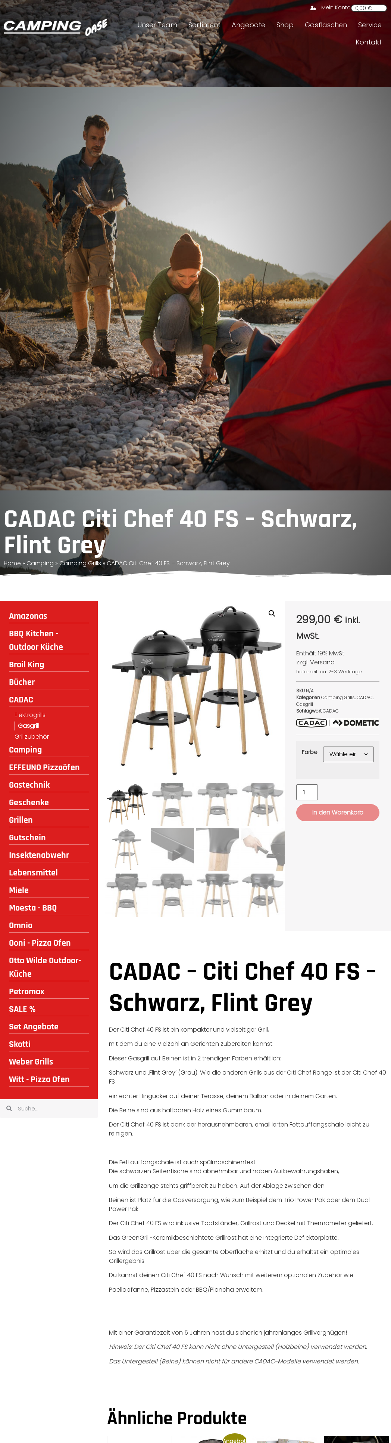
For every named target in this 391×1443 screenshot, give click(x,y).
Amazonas (28, 616)
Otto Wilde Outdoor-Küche (45, 967)
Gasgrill (28, 726)
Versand (322, 662)
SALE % (22, 1009)
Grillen (21, 820)
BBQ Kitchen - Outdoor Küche (36, 640)
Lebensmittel (33, 872)
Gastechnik (29, 785)
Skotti (20, 1044)
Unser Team (157, 25)
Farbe (310, 752)
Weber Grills (31, 1061)
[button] (272, 613)
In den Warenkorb (337, 812)
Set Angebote (34, 1026)
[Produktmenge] (307, 792)
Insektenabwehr (39, 855)
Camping (40, 563)
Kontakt (369, 42)
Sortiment (204, 25)
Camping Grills (80, 563)
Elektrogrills (30, 715)
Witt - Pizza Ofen (39, 1079)
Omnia (20, 925)
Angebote (248, 25)
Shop (285, 25)
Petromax (26, 991)
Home (12, 563)
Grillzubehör (32, 736)
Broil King (26, 664)
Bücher (22, 682)
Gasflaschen (326, 25)
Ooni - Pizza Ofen (40, 943)
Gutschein (27, 837)
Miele (19, 890)
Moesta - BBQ (33, 908)
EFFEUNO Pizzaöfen (44, 767)
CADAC (21, 699)
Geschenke (29, 802)
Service (370, 25)
